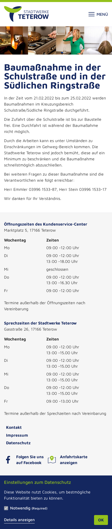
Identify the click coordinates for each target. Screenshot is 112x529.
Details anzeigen (19, 519)
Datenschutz (18, 442)
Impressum (17, 435)
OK (101, 520)
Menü (98, 14)
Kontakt (14, 427)
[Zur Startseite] (26, 14)
